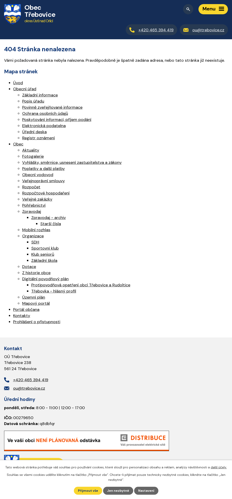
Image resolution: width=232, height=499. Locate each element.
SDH (35, 242)
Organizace (33, 236)
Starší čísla (50, 223)
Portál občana (26, 309)
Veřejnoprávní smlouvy (43, 181)
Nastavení (146, 491)
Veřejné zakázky (37, 199)
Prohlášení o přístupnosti (36, 321)
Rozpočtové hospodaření (46, 193)
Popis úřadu (33, 101)
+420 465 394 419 (30, 380)
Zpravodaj (31, 211)
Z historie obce (36, 272)
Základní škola (44, 260)
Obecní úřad (24, 89)
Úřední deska (34, 132)
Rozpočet (31, 187)
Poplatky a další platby (43, 168)
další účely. (219, 467)
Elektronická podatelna (44, 125)
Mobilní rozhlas (36, 230)
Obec (18, 144)
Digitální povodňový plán (45, 279)
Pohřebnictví (34, 205)
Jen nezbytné (118, 491)
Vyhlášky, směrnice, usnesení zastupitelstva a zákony (72, 162)
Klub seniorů (42, 254)
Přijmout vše (88, 491)
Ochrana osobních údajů (45, 113)
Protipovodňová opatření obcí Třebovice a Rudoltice (80, 285)
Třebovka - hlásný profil (53, 291)
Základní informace (40, 95)
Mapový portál (36, 303)
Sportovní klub (45, 248)
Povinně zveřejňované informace (52, 107)
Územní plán (33, 297)
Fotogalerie (33, 156)
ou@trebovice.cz (29, 388)
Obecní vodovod (37, 174)
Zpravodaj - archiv (48, 217)
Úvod (18, 83)
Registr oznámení (38, 138)
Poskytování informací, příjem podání (56, 119)
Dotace (29, 266)
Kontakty (21, 315)
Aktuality (30, 150)
